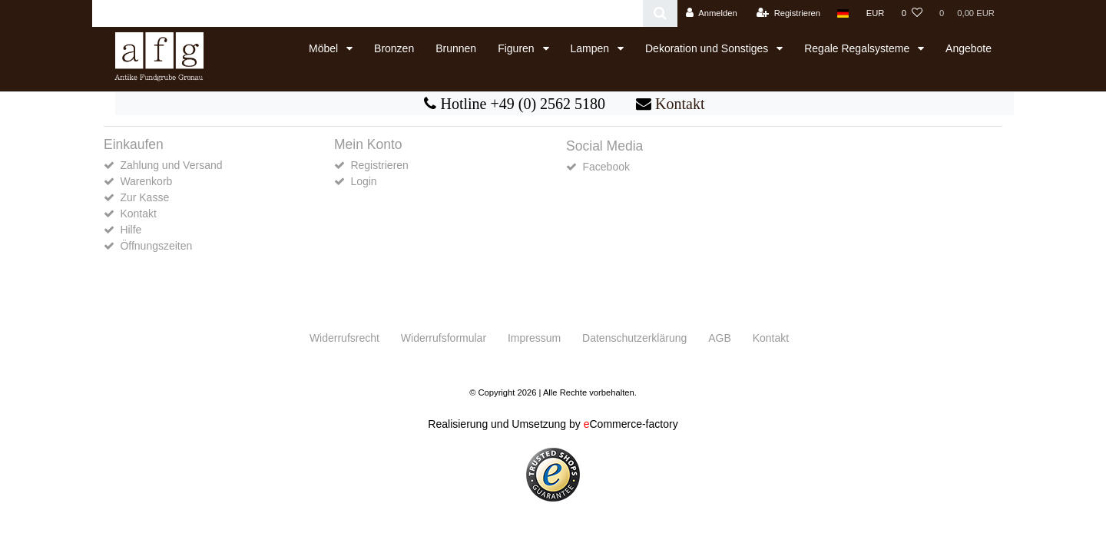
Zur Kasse (144, 197)
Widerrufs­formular (443, 338)
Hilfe (130, 230)
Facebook (605, 167)
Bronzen (394, 48)
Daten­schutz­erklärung (634, 338)
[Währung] (875, 13)
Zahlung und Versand (171, 165)
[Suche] (660, 13)
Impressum (534, 338)
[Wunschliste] (912, 13)
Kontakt (679, 103)
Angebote (968, 48)
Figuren (517, 48)
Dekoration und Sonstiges (708, 48)
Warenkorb (146, 181)
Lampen (591, 48)
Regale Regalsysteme (858, 48)
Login (363, 181)
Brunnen (455, 48)
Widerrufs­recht (344, 338)
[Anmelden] (711, 13)
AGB (719, 338)
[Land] (843, 13)
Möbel (325, 48)
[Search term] (367, 13)
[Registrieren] (788, 13)
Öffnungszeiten (156, 246)
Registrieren (379, 165)
